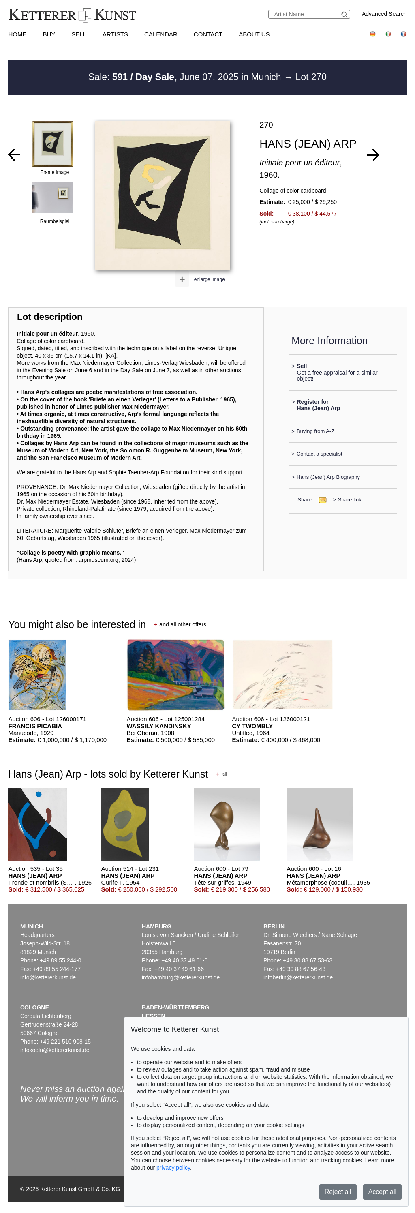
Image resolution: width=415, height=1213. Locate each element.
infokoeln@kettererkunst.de (55, 1050)
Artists (115, 34)
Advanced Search (384, 14)
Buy (49, 34)
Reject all (338, 1191)
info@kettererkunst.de (48, 977)
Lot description (50, 317)
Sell (78, 34)
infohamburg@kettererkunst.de (181, 977)
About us (254, 34)
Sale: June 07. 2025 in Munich (186, 77)
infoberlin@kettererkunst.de (298, 977)
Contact (208, 34)
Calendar (161, 34)
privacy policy (173, 1167)
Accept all (382, 1191)
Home (17, 34)
